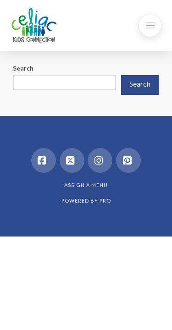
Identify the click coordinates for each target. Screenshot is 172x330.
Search (23, 68)
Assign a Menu (86, 185)
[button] (150, 26)
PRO (105, 201)
